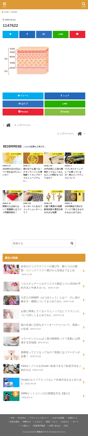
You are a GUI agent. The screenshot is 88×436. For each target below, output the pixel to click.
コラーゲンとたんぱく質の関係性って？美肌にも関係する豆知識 (41, 341)
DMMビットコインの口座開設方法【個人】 (37, 396)
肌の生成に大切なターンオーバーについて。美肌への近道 (41, 327)
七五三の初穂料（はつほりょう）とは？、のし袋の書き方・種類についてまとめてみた (41, 300)
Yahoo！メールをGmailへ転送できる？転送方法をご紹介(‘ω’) (42, 369)
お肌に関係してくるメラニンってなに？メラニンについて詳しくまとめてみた (41, 314)
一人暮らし (25, 426)
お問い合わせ (55, 426)
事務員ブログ (42, 432)
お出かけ (65, 422)
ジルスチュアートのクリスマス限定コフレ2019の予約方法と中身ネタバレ (42, 286)
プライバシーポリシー (39, 418)
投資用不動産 (39, 426)
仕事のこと (73, 418)
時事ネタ (27, 422)
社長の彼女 (14, 422)
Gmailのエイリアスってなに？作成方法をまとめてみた (42, 382)
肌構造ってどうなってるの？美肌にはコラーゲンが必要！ (41, 355)
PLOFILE (22, 418)
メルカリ (38, 422)
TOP (12, 418)
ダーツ (76, 422)
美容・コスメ (52, 422)
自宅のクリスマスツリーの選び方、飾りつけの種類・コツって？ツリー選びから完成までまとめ (40, 270)
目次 (66, 426)
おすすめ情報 (58, 418)
